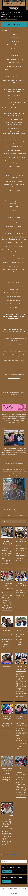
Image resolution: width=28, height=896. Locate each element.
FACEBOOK (4, 12)
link (14, 255)
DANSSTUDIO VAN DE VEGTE (21, 540)
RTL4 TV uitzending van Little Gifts (11, 16)
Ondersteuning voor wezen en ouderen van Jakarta (7, 771)
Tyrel (12, 122)
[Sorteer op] (14, 521)
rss (11, 890)
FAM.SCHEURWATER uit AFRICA (21, 629)
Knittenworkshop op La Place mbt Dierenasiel (21, 667)
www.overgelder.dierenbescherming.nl (14, 378)
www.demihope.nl (14, 418)
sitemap (7, 890)
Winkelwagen (7, 871)
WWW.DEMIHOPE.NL (7, 816)
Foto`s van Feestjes (14, 12)
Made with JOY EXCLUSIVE (9, 19)
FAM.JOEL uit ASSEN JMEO (7, 629)
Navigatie (14, 24)
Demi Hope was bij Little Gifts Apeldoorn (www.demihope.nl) (7, 586)
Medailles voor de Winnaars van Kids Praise (7, 718)
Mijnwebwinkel (14, 893)
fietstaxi (13, 146)
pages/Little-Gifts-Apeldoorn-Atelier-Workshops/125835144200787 (10, 855)
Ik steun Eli (7, 666)
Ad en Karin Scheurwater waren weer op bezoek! (7, 542)
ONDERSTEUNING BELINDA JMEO (21, 717)
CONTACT (4, 14)
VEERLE (21, 768)
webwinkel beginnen (16, 890)
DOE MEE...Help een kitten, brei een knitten (21, 585)
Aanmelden (6, 882)
